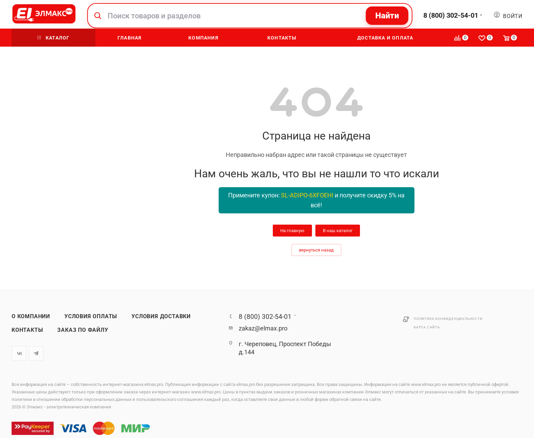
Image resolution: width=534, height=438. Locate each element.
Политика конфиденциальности (448, 319)
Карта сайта (427, 327)
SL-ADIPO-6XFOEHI (307, 195)
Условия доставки (161, 316)
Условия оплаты (90, 316)
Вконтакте (19, 353)
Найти (387, 15)
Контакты (27, 330)
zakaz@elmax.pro (263, 328)
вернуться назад (316, 250)
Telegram (36, 353)
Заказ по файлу (82, 330)
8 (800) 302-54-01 (450, 15)
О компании (31, 316)
